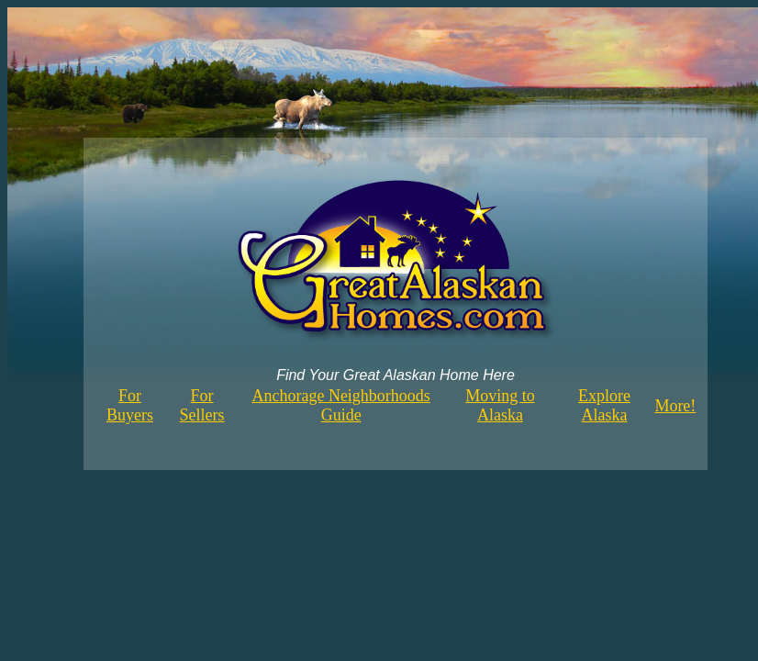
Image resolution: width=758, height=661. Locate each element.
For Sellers (202, 405)
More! (675, 406)
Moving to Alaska (500, 405)
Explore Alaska (604, 405)
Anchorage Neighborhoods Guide (340, 405)
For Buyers (129, 405)
